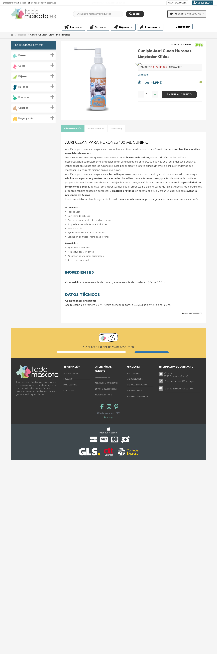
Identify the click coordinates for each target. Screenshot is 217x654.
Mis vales (131, 407)
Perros (22, 56)
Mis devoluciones (135, 384)
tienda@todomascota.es (179, 394)
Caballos (23, 108)
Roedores (22, 35)
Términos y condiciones (106, 388)
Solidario (67, 384)
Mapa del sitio (70, 390)
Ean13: (185, 314)
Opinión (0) (129, 129)
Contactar (68, 395)
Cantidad (143, 75)
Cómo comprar (102, 382)
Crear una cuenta (177, 3)
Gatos (21, 66)
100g (153, 83)
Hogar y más (25, 119)
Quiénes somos (70, 378)
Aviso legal (109, 431)
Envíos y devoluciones (106, 394)
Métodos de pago (103, 400)
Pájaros (22, 77)
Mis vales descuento (137, 390)
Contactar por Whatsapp (179, 387)
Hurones (23, 87)
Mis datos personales (137, 401)
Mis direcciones (134, 395)
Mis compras (133, 378)
